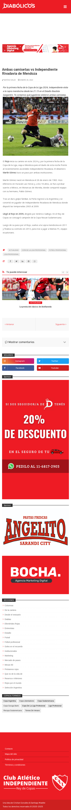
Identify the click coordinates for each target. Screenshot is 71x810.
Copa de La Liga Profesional (34, 250)
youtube (55, 368)
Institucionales (11, 651)
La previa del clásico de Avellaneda (35, 307)
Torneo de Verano (32, 710)
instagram (20, 361)
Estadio (8, 633)
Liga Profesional (11, 254)
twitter (54, 361)
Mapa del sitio (11, 754)
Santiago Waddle (38, 803)
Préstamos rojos (12, 669)
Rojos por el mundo (13, 683)
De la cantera (10, 610)
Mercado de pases (12, 660)
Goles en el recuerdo (14, 646)
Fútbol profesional (57, 250)
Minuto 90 (9, 665)
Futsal (7, 637)
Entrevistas (9, 628)
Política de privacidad (14, 759)
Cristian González (21, 803)
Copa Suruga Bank (11, 706)
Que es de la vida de (13, 674)
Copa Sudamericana (46, 701)
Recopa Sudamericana (12, 710)
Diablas (8, 619)
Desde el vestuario (13, 615)
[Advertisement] (35, 21)
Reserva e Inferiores (13, 678)
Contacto (9, 749)
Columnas (9, 605)
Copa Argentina (9, 701)
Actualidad (14, 250)
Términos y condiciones (15, 765)
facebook (20, 368)
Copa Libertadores (26, 701)
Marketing (9, 656)
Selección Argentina (13, 688)
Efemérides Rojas (12, 624)
